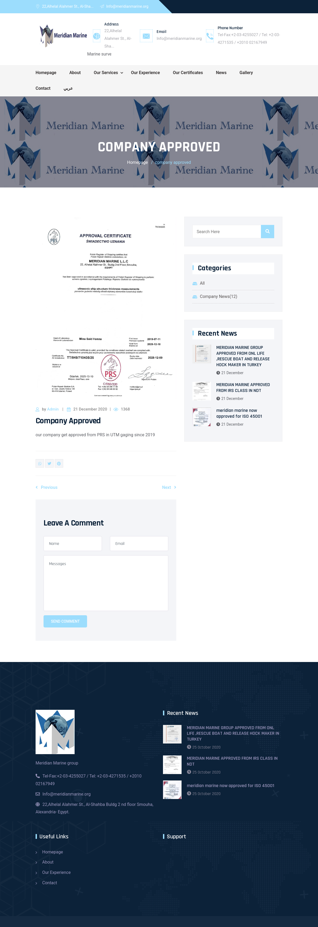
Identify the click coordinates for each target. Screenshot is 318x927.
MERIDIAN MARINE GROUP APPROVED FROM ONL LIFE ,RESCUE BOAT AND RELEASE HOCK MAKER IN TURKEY (243, 356)
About (75, 72)
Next (169, 487)
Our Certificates (188, 72)
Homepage (46, 72)
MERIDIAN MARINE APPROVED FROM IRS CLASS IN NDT (243, 388)
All (202, 283)
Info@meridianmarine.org (179, 38)
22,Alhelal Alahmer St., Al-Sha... (117, 38)
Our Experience (145, 72)
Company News (218, 296)
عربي (68, 88)
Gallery (246, 72)
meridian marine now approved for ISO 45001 (239, 413)
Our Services (106, 72)
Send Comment (65, 621)
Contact (43, 88)
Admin (53, 409)
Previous (47, 487)
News (221, 72)
